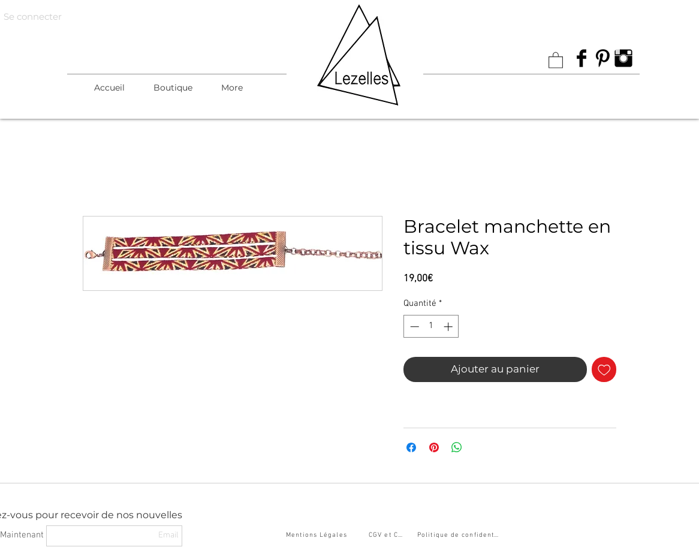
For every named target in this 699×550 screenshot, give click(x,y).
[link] (556, 59)
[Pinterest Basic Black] (602, 58)
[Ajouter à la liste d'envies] (604, 369)
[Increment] (449, 326)
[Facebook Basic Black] (581, 58)
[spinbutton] (431, 326)
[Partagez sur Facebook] (411, 447)
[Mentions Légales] (317, 536)
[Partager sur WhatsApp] (457, 447)
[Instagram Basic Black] (623, 58)
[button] (173, 88)
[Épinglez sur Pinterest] (434, 447)
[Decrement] (413, 326)
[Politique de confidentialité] (459, 536)
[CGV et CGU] (389, 536)
